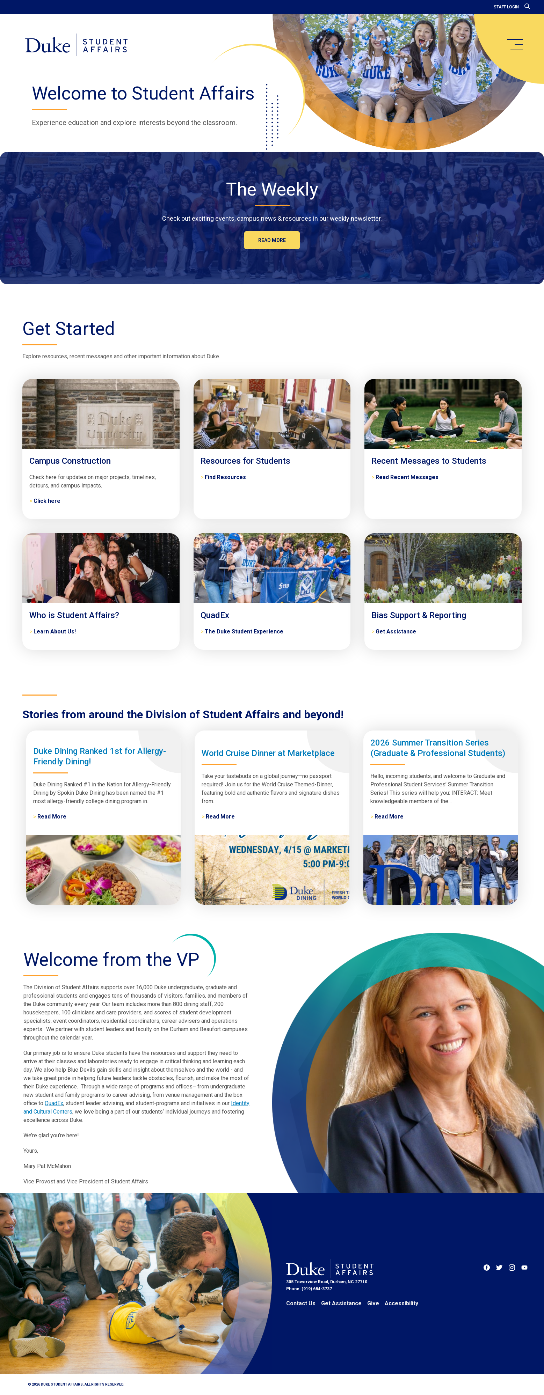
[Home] (76, 45)
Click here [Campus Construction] (47, 501)
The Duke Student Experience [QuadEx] (244, 631)
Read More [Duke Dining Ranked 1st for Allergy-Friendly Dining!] (51, 816)
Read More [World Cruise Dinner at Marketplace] (220, 816)
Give (373, 1303)
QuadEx (54, 1103)
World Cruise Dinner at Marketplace (268, 753)
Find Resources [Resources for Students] (225, 477)
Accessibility (401, 1303)
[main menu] (514, 44)
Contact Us (300, 1303)
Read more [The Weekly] (272, 240)
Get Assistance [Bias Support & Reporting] (396, 631)
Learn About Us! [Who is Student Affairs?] (55, 631)
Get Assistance (341, 1303)
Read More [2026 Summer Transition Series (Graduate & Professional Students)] (389, 816)
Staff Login (506, 7)
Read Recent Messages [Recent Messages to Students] (407, 477)
